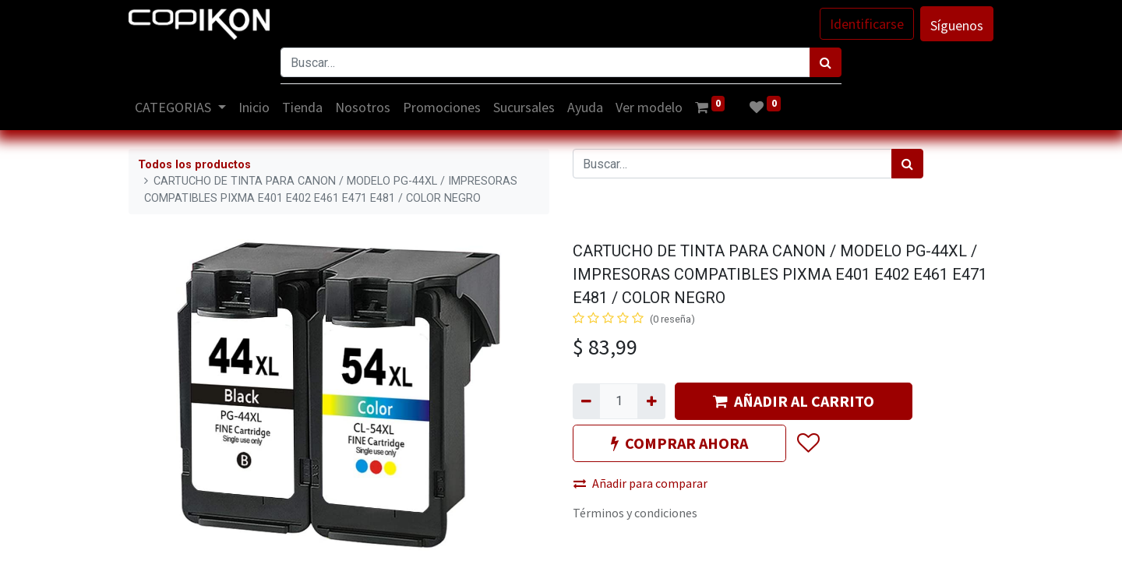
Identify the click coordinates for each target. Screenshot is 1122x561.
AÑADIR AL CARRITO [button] (793, 401)
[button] (807, 443)
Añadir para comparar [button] (640, 483)
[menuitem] (254, 107)
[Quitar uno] (586, 401)
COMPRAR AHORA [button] (679, 443)
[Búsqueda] (826, 62)
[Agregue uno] (651, 401)
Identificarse (867, 24)
